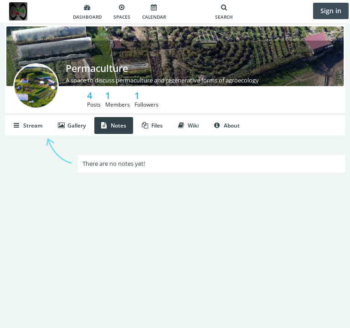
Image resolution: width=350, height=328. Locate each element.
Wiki (188, 125)
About (227, 125)
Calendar (154, 12)
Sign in (330, 10)
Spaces (121, 12)
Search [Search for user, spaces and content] (224, 12)
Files (152, 125)
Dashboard (87, 12)
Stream (28, 125)
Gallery (72, 125)
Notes (113, 125)
